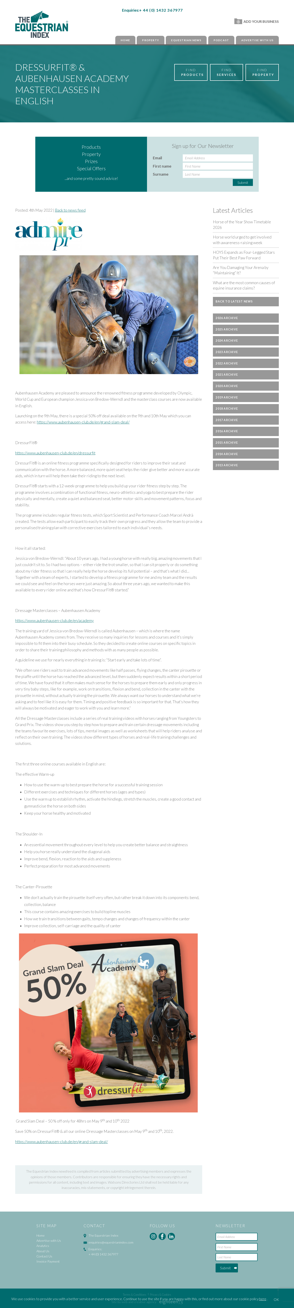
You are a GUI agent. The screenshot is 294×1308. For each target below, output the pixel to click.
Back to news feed (70, 210)
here (262, 1299)
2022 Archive (227, 363)
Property (150, 40)
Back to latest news (234, 301)
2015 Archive (227, 442)
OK (276, 1299)
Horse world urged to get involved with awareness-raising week (242, 240)
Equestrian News (186, 40)
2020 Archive (227, 386)
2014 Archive (227, 454)
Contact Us (44, 1256)
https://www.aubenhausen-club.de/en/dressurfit (55, 453)
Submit (242, 182)
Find (192, 72)
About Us (42, 1251)
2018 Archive (227, 408)
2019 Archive (227, 397)
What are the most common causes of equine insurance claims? (244, 285)
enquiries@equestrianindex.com (110, 1242)
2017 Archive (227, 420)
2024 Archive (227, 340)
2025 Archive (227, 329)
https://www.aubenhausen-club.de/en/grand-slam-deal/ (83, 422)
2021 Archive (227, 374)
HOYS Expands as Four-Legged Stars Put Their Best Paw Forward (244, 255)
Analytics (42, 1246)
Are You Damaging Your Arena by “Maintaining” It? (241, 270)
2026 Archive (227, 318)
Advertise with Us (257, 40)
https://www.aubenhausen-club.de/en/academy (54, 620)
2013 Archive (227, 465)
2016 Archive (227, 431)
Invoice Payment (48, 1261)
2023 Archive (227, 352)
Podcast (221, 40)
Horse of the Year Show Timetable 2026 (242, 224)
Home (125, 40)
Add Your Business (256, 21)
